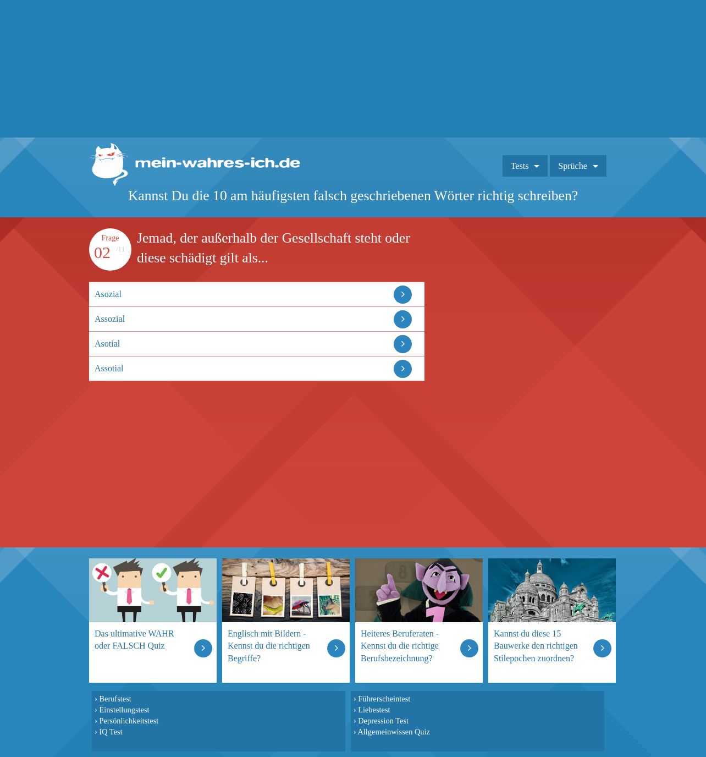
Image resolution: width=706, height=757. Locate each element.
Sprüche (572, 166)
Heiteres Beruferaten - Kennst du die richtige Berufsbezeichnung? (400, 645)
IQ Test (110, 731)
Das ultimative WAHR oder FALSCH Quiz (134, 639)
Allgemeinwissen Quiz (393, 731)
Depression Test (383, 720)
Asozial (108, 294)
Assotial (109, 368)
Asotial (107, 343)
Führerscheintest (384, 698)
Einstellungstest (124, 709)
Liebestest (374, 709)
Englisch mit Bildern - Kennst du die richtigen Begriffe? (269, 645)
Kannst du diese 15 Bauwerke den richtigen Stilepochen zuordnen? (536, 645)
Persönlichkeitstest (128, 720)
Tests (520, 166)
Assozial (110, 318)
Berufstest (115, 698)
